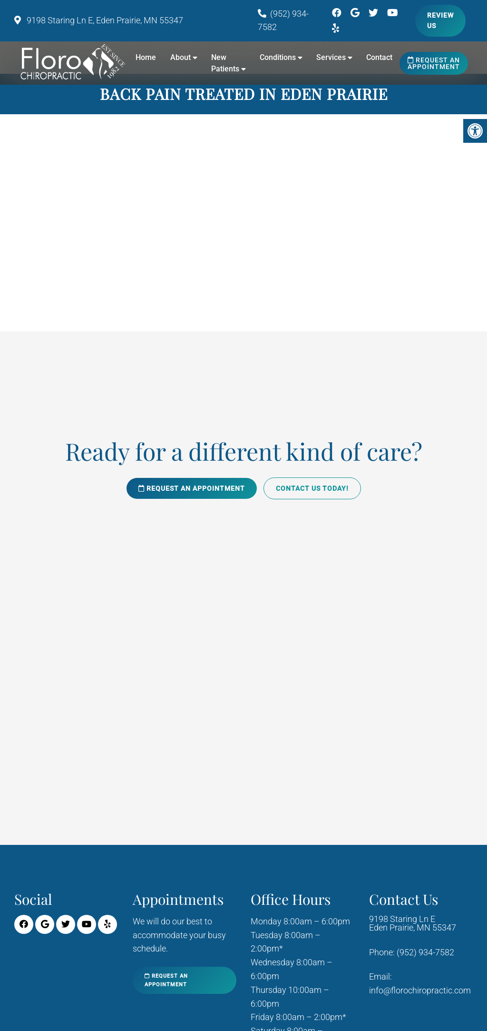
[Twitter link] (374, 13)
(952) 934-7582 (425, 952)
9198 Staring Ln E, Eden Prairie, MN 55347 (104, 20)
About (180, 57)
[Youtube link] (392, 13)
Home (146, 57)
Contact (379, 57)
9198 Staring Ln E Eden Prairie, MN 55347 (412, 923)
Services (331, 57)
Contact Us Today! (312, 488)
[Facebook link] (338, 13)
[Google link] (356, 13)
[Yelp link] (335, 28)
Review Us (440, 20)
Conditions (278, 57)
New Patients (225, 63)
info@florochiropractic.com (420, 990)
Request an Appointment (434, 63)
